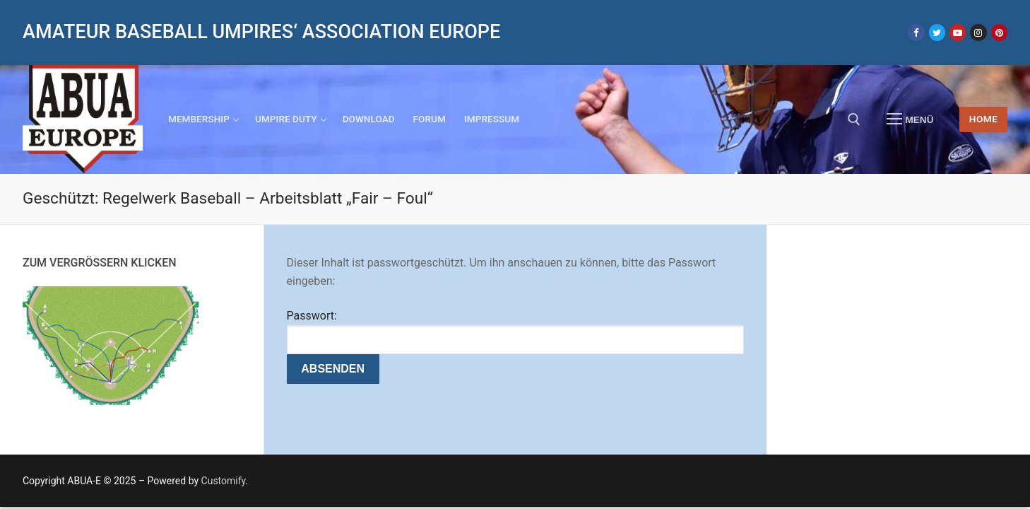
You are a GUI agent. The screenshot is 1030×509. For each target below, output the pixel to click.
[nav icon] (910, 119)
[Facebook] (916, 32)
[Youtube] (957, 32)
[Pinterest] (999, 32)
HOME (983, 118)
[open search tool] (854, 119)
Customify (223, 480)
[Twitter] (937, 32)
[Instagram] (978, 32)
